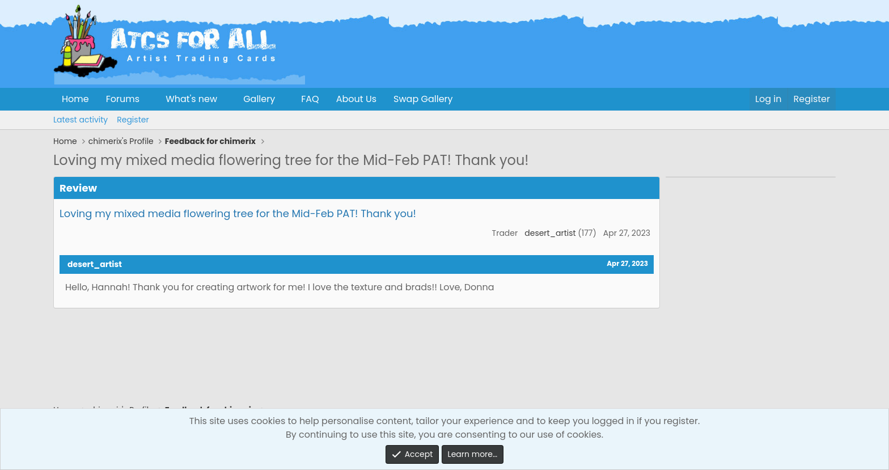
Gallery (259, 98)
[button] (149, 99)
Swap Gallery (422, 98)
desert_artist (549, 233)
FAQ (310, 98)
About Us (356, 98)
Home (75, 98)
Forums (122, 98)
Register (133, 119)
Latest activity (80, 119)
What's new (191, 98)
